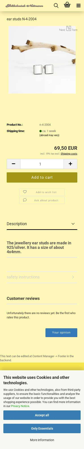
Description (17, 223)
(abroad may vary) (49, 135)
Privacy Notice (20, 406)
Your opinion (61, 332)
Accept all (42, 415)
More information (42, 440)
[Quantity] (42, 164)
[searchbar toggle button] (56, 5)
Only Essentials (42, 428)
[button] (13, 164)
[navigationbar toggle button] (78, 5)
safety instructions (23, 277)
